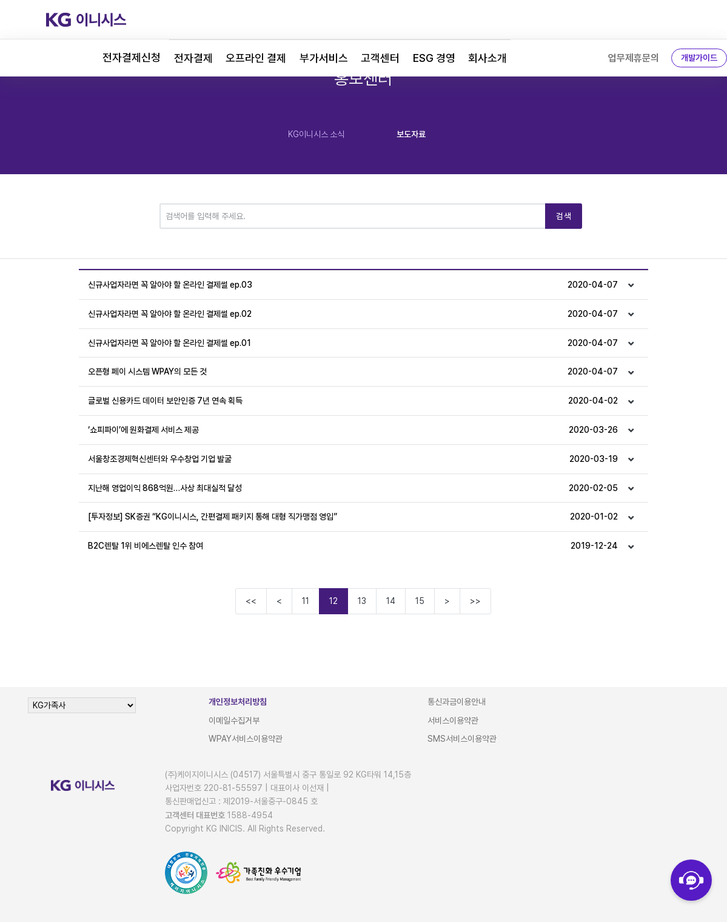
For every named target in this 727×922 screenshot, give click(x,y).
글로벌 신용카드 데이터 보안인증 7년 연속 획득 (353, 401)
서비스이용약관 (452, 720)
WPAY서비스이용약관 (246, 739)
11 (305, 601)
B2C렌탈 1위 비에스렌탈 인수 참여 (353, 546)
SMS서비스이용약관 (462, 739)
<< (251, 601)
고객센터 (380, 58)
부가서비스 (324, 58)
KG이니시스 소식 (316, 134)
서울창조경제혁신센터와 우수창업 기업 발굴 (353, 459)
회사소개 (487, 58)
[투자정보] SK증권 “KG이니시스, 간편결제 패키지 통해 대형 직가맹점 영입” (353, 517)
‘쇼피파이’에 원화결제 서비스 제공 (353, 430)
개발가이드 (699, 58)
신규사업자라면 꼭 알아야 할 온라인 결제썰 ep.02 (353, 314)
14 (390, 601)
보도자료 (411, 134)
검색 (563, 216)
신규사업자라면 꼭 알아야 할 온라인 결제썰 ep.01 (353, 343)
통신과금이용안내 (456, 702)
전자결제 (193, 58)
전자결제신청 (131, 57)
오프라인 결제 (256, 58)
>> (475, 601)
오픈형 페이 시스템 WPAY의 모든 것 (353, 372)
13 (362, 601)
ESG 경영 (434, 58)
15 (419, 601)
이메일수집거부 (234, 720)
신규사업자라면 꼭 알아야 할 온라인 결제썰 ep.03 (353, 285)
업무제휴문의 (633, 58)
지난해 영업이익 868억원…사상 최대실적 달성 (353, 488)
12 (333, 601)
